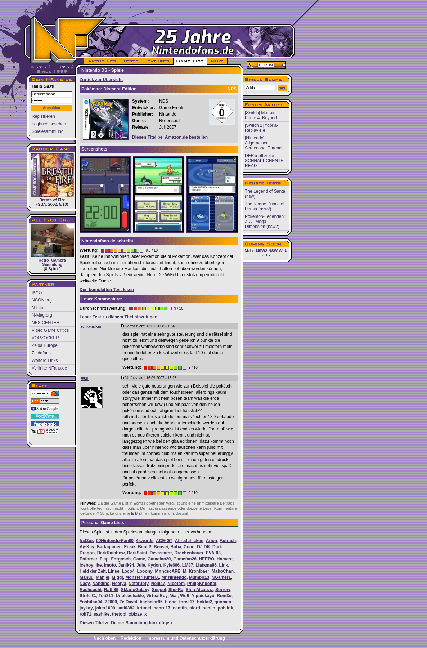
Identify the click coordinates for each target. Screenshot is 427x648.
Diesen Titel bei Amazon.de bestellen (170, 137)
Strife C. (88, 595)
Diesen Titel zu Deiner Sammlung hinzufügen (126, 622)
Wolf (184, 595)
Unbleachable (130, 595)
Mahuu (87, 577)
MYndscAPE (167, 571)
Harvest (225, 559)
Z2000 (111, 601)
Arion (211, 540)
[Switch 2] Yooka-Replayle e (261, 128)
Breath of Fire (52, 177)
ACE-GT (164, 540)
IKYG (37, 292)
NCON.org (42, 300)
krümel (144, 608)
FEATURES (157, 61)
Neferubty (139, 583)
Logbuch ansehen (49, 123)
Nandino (100, 583)
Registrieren (43, 116)
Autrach (228, 540)
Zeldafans (41, 353)
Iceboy (86, 565)
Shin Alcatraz (199, 589)
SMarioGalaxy (135, 589)
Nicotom (176, 583)
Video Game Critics (50, 330)
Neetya (119, 583)
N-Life (37, 307)
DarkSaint (137, 552)
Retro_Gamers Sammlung (52, 245)
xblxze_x (138, 614)
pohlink (225, 608)
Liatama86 (206, 565)
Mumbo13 (199, 577)
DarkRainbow (111, 552)
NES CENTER (45, 322)
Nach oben (105, 638)
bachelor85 (151, 601)
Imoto (110, 565)
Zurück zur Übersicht (101, 79)
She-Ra (175, 589)
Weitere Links (45, 360)
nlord (194, 608)
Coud (189, 546)
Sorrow (222, 589)
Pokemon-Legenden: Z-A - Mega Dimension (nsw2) (265, 221)
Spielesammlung (48, 131)
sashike (101, 614)
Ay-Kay (87, 546)
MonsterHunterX (142, 577)
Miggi (117, 577)
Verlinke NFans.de (49, 368)
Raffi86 (111, 589)
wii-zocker (91, 326)
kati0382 (125, 608)
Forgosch (121, 559)
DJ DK (203, 546)
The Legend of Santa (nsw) (265, 194)
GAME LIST (190, 61)
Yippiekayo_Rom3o (212, 595)
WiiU (283, 251)
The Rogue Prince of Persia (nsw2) (264, 206)
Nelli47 (158, 583)
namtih (180, 608)
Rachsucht (91, 589)
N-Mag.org (42, 315)
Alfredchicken (189, 540)
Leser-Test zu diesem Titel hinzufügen (118, 316)
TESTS (130, 61)
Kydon (154, 565)
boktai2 (204, 601)
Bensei (161, 546)
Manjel (102, 577)
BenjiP (144, 546)
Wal (85, 378)
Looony (144, 571)
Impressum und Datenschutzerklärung (185, 638)
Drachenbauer (188, 552)
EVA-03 (213, 552)
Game (139, 559)
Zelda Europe (45, 345)
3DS (266, 255)
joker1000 (105, 608)
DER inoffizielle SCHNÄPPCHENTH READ (264, 160)
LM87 (187, 565)
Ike (99, 565)
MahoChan (223, 571)
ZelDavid (129, 601)
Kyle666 (171, 565)
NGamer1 (221, 577)
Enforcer (88, 559)
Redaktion (131, 638)
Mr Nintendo (173, 577)
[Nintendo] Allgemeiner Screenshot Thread (263, 143)
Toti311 (106, 595)
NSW (273, 251)
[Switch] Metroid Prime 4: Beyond (261, 115)
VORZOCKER (45, 337)
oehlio (209, 608)
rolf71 (85, 614)
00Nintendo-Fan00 (115, 540)
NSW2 (262, 251)
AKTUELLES (101, 61)
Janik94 (126, 565)
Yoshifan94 (91, 601)
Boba (175, 546)
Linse (113, 571)
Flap (104, 559)
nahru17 (162, 608)
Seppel (159, 589)
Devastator (161, 552)
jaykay (86, 608)
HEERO (207, 559)
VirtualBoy (157, 595)
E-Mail (136, 513)
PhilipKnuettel (201, 583)
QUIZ (217, 61)
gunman (223, 601)
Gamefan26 (185, 559)
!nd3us (87, 540)
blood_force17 (179, 601)
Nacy (85, 583)
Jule (140, 565)
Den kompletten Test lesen (107, 289)
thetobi (119, 614)
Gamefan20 (159, 559)
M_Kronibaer (196, 571)
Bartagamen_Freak (116, 546)
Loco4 (128, 571)
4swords (145, 540)
